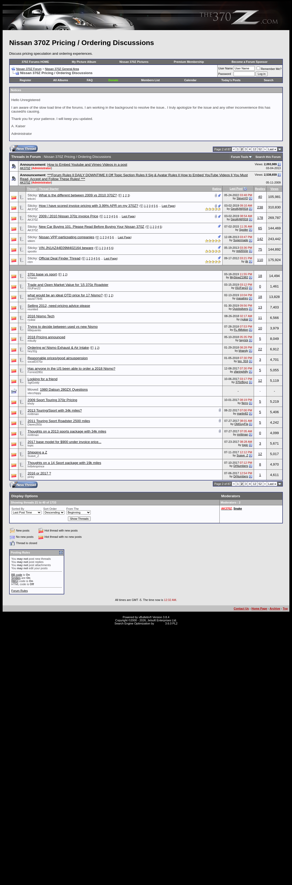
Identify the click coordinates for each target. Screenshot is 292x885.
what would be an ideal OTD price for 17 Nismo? (65, 295)
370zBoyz (241, 382)
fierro (245, 403)
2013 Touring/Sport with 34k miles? (55, 410)
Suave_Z (33, 455)
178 (260, 218)
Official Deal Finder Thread (59, 258)
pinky (31, 476)
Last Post (236, 188)
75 (260, 249)
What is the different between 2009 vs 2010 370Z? (78, 195)
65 (260, 228)
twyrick (243, 340)
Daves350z (35, 424)
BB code (16, 574)
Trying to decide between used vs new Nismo (63, 327)
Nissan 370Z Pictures (134, 61)
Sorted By (18, 508)
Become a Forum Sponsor (250, 61)
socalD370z (35, 361)
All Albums (60, 80)
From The (72, 508)
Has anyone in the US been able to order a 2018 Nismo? (71, 368)
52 (260, 149)
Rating (216, 188)
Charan (32, 277)
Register (25, 80)
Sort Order (50, 508)
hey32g (32, 351)
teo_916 (243, 361)
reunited (33, 309)
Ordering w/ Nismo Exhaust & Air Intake (58, 348)
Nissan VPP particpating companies (66, 237)
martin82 (242, 413)
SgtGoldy (33, 382)
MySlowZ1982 (239, 277)
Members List (150, 80)
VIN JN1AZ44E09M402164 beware (66, 248)
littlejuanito (34, 330)
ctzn (30, 261)
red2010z (242, 250)
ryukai (31, 319)
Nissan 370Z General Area (62, 68)
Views (274, 188)
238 (260, 207)
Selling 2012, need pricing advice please (59, 306)
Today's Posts (230, 80)
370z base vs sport (42, 274)
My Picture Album (84, 61)
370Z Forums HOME (35, 61)
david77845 (35, 298)
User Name (225, 68)
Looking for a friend (42, 379)
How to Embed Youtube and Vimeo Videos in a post (87, 165)
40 (260, 197)
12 (254, 149)
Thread (32, 188)
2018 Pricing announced (46, 337)
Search (268, 80)
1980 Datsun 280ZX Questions (64, 389)
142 (260, 239)
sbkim (31, 240)
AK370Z (25, 168)
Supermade (240, 240)
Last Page (168, 205)
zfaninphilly (241, 371)
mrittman (33, 414)
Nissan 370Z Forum (29, 68)
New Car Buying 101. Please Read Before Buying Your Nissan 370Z (91, 227)
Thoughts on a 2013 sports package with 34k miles (67, 431)
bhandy (243, 350)
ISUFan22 (34, 288)
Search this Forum (268, 156)
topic (31, 445)
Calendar (190, 80)
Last (272, 149)
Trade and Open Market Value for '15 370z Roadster (68, 285)
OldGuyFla (241, 423)
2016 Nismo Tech (41, 316)
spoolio (32, 251)
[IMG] (14, 581)
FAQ (90, 80)
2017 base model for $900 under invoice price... (64, 442)
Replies (260, 188)
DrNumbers (240, 465)
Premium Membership (189, 61)
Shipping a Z (37, 452)
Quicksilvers (240, 308)
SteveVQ (242, 198)
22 (260, 349)
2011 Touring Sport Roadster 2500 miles (59, 421)
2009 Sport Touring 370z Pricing (52, 400)
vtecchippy (34, 393)
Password (224, 73)
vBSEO (159, 623)
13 (260, 307)
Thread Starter (49, 188)
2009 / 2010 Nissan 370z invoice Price (68, 216)
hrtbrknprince (36, 466)
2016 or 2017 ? (39, 473)
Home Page (259, 608)
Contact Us (241, 608)
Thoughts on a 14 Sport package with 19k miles (64, 463)
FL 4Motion (241, 329)
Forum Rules (19, 590)
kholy (31, 403)
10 (260, 328)
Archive (275, 608)
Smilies (15, 577)
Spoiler (243, 229)
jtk (246, 261)
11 (260, 318)
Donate (113, 80)
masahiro (242, 298)
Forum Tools (239, 156)
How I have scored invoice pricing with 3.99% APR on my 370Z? (88, 206)
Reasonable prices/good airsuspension (58, 358)
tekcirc (32, 198)
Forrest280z (35, 372)
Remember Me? (269, 68)
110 (260, 260)
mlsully (32, 340)
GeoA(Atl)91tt (239, 208)
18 (260, 276)
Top (285, 608)
